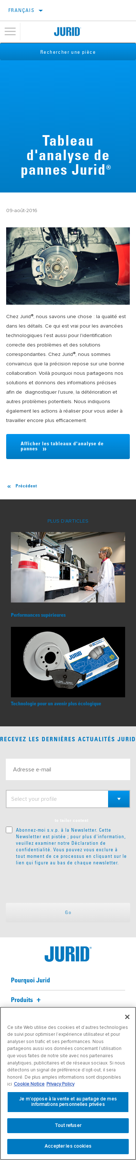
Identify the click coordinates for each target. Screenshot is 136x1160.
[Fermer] (127, 1017)
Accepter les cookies (68, 1146)
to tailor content (71, 821)
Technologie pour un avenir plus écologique (56, 703)
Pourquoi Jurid (30, 980)
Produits (27, 1000)
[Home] (67, 31)
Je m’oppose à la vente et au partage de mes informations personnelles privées (68, 1102)
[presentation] (66, 884)
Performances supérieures (38, 615)
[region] (68, 1083)
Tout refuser (68, 1125)
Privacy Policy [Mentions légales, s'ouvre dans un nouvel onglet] (60, 1084)
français (21, 10)
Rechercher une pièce (68, 52)
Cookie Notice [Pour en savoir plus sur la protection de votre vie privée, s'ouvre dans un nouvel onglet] (29, 1084)
